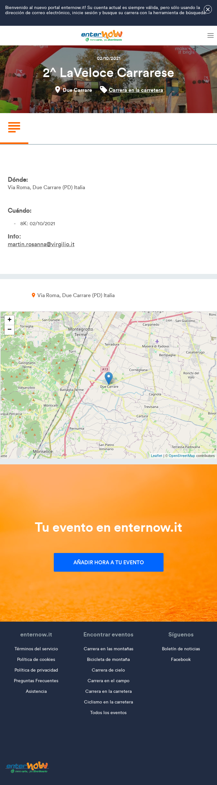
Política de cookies (36, 659)
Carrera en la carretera (136, 90)
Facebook (181, 659)
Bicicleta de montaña (108, 659)
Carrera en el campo (108, 680)
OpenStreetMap (182, 455)
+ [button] (9, 320)
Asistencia (36, 691)
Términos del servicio (36, 649)
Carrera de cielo (108, 670)
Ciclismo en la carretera (108, 702)
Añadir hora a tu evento (108, 562)
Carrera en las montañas (108, 649)
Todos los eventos (108, 712)
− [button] (9, 330)
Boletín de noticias (181, 649)
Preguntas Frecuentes (36, 680)
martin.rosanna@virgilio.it (41, 244)
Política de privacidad (36, 670)
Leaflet (156, 455)
